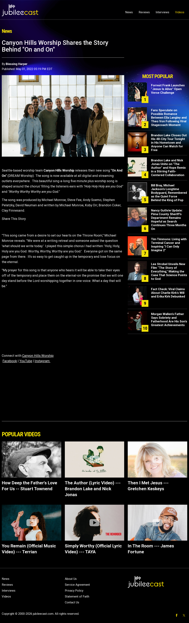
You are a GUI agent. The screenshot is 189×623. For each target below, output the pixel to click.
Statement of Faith (77, 596)
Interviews (162, 12)
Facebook (10, 361)
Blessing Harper (16, 64)
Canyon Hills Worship (37, 355)
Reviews (144, 12)
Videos (179, 12)
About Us (71, 579)
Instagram (42, 361)
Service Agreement (77, 584)
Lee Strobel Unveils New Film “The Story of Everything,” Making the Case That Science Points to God (169, 271)
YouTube (25, 361)
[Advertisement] (157, 55)
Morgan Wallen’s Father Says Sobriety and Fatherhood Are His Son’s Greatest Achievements (169, 319)
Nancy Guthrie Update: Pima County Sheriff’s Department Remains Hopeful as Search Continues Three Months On (168, 220)
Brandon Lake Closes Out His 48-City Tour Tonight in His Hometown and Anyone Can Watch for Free (169, 143)
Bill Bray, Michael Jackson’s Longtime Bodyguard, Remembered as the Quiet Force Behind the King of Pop (169, 193)
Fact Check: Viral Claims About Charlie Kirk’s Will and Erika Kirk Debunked (168, 292)
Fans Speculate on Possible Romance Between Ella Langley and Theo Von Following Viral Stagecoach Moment (169, 117)
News (129, 12)
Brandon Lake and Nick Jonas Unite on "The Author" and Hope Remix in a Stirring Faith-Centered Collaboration (168, 168)
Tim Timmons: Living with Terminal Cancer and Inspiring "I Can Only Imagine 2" (169, 244)
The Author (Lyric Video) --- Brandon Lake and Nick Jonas (93, 488)
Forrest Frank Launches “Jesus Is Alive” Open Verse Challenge (168, 89)
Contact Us (72, 602)
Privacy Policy (74, 590)
